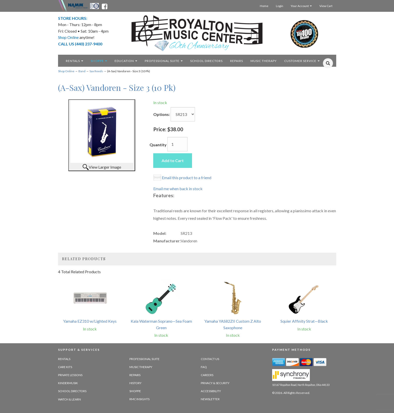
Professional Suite (164, 61)
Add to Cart (173, 160)
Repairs (134, 375)
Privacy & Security (215, 383)
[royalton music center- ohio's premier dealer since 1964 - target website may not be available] (197, 33)
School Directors (72, 391)
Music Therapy (140, 367)
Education (126, 61)
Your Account (301, 6)
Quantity (158, 144)
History (135, 383)
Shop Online (66, 71)
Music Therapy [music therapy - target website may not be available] (264, 61)
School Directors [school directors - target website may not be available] (206, 61)
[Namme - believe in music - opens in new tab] (78, 6)
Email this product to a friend (186, 177)
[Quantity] (177, 144)
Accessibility (211, 391)
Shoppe (99, 61)
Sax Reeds (96, 71)
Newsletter (210, 399)
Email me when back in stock (178, 188)
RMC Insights (139, 399)
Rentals (74, 61)
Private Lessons (70, 375)
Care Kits (65, 367)
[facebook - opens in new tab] (104, 6)
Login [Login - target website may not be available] (279, 6)
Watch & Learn (69, 399)
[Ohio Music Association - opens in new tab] (95, 6)
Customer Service (302, 61)
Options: (161, 114)
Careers (207, 375)
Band (81, 71)
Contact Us (210, 359)
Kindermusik (68, 383)
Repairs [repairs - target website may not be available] (236, 61)
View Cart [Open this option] (325, 6)
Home (264, 6)
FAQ (204, 367)
